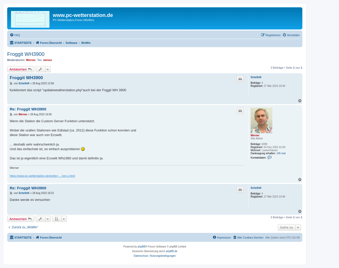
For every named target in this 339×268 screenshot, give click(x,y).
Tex (39, 59)
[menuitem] (15, 35)
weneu (47, 59)
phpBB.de (171, 251)
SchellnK (256, 77)
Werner (31, 59)
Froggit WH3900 (26, 54)
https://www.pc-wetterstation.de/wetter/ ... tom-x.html (42, 175)
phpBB (141, 246)
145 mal (281, 153)
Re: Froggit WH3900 (28, 109)
